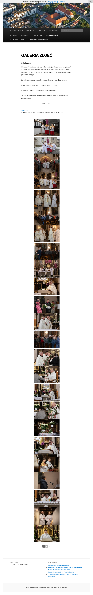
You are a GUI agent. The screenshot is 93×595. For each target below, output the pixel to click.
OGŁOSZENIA (30, 30)
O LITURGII (14, 40)
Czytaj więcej (53, 2)
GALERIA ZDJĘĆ (52, 35)
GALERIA (24, 110)
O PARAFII (13, 35)
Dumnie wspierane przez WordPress (55, 587)
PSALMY (24, 40)
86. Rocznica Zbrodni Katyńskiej (58, 565)
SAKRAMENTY (25, 35)
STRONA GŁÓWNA (16, 30)
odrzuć (62, 2)
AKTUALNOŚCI (54, 30)
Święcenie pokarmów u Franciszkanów (61, 572)
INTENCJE (42, 30)
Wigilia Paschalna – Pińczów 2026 (59, 570)
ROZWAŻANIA (38, 35)
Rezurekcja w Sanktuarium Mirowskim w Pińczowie (65, 567)
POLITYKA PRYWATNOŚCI (39, 40)
